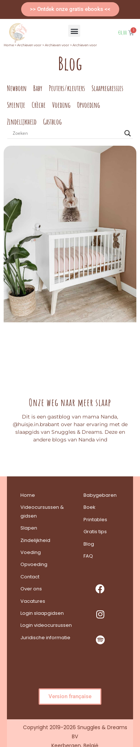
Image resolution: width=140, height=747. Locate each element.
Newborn (17, 88)
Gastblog (52, 121)
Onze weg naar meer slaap (70, 402)
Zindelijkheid (21, 121)
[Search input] (67, 133)
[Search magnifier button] (127, 133)
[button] (74, 31)
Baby (37, 88)
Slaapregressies (107, 88)
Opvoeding (88, 105)
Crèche (39, 105)
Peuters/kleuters (67, 88)
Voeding (61, 105)
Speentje (16, 105)
